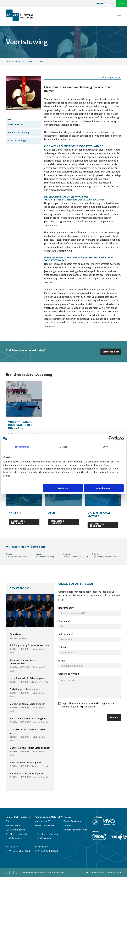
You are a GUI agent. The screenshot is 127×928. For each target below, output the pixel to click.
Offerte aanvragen (17, 140)
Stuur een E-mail (39, 682)
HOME (9, 62)
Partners (101, 3)
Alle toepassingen (111, 77)
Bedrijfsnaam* (66, 607)
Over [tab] (105, 446)
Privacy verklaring (56, 872)
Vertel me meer (111, 351)
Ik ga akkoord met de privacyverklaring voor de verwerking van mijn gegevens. (86, 705)
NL (112, 3)
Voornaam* (64, 621)
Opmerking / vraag (68, 673)
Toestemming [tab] (22, 446)
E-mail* (62, 660)
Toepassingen (20, 62)
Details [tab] (63, 446)
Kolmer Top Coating (18, 132)
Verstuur (114, 717)
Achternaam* (65, 634)
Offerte (121, 3)
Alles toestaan (103, 488)
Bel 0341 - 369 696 (19, 649)
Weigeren (63, 488)
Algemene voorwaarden (34, 872)
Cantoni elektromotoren (75, 829)
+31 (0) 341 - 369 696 (16, 834)
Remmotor (68, 825)
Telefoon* (63, 647)
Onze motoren (15, 124)
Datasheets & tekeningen (18, 522)
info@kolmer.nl (14, 838)
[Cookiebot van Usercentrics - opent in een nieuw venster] (111, 438)
